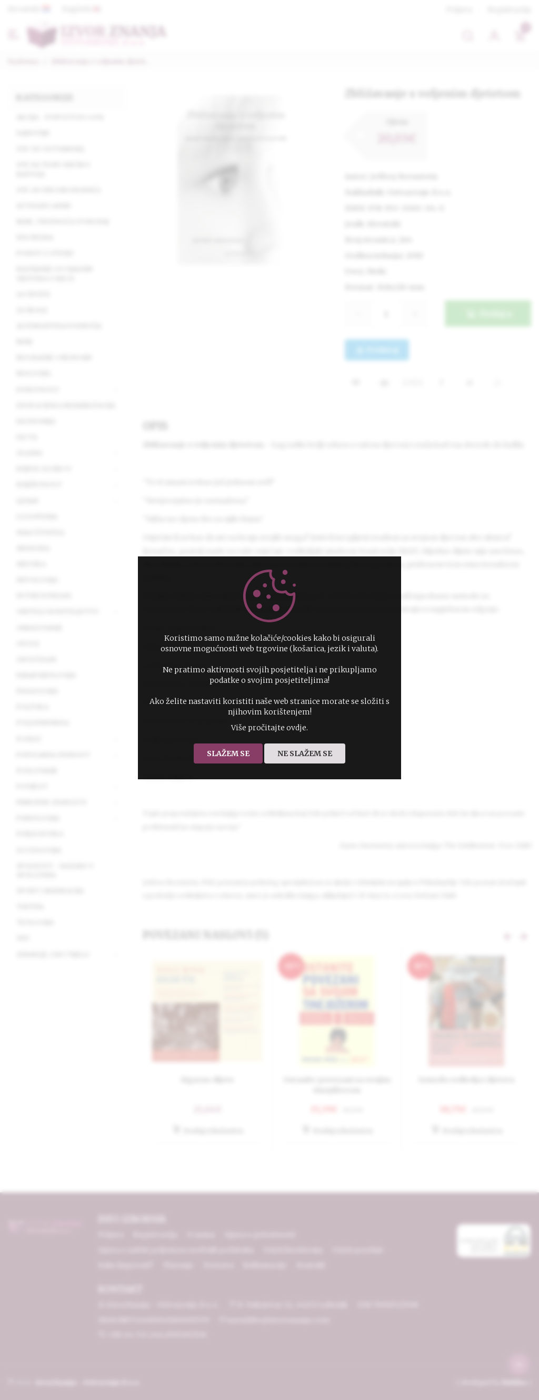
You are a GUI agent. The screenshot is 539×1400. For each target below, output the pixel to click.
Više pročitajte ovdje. (269, 727)
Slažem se (228, 753)
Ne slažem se (304, 753)
